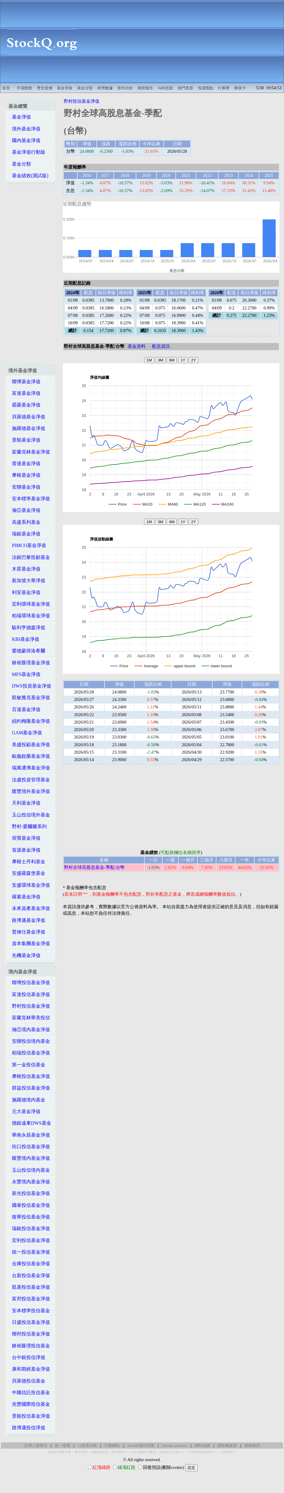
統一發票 (62, 1445)
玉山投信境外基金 (29, 814)
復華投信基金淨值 (29, 1216)
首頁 (6, 88)
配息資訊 (161, 346)
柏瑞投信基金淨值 (29, 1052)
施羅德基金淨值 (26, 428)
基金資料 (137, 346)
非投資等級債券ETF (202, 1452)
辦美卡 (240, 88)
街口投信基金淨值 (29, 1146)
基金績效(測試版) (28, 175)
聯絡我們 (252, 1445)
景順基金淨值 (24, 439)
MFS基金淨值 (24, 674)
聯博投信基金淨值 (29, 982)
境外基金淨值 (24, 128)
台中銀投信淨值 (26, 1357)
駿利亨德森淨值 (26, 627)
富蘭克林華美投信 (29, 1017)
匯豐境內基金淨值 (29, 1158)
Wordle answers (174, 1445)
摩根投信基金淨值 (29, 1076)
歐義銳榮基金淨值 (29, 756)
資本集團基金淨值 (29, 943)
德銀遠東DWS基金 (29, 1123)
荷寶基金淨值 (24, 838)
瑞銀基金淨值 (24, 533)
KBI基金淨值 (23, 639)
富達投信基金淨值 (29, 994)
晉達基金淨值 (24, 463)
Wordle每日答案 (141, 1445)
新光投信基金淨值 (29, 1193)
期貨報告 (145, 88)
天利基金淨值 (24, 802)
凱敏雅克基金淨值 (29, 697)
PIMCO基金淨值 (27, 545)
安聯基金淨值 (24, 487)
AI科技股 (165, 88)
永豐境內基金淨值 (29, 1181)
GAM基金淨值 (25, 732)
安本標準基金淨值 (29, 498)
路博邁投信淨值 (26, 1427)
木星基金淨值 (24, 568)
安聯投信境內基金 (29, 1041)
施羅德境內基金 (26, 1099)
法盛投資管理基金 (29, 779)
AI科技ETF (228, 1452)
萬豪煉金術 (99, 1452)
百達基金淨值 (24, 709)
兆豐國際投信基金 (29, 1404)
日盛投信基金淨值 (29, 1322)
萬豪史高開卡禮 (59, 1452)
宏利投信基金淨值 (29, 1240)
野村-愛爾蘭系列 (27, 826)
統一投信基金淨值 (29, 1251)
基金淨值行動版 (26, 152)
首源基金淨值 (24, 850)
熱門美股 (185, 88)
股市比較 (125, 88)
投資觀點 (205, 88)
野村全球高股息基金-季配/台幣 (94, 867)
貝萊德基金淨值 (26, 416)
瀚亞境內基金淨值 (29, 1029)
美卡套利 (81, 1452)
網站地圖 (202, 1445)
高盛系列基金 (24, 522)
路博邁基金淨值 (26, 920)
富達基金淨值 (24, 393)
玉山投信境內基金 (29, 1170)
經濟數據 (105, 88)
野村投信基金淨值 (29, 1006)
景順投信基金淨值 (29, 1416)
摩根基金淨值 (24, 475)
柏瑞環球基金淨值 (29, 615)
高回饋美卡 (119, 1452)
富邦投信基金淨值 (29, 1298)
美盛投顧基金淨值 (29, 744)
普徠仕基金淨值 (26, 931)
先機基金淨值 (24, 955)
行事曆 (224, 88)
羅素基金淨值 (24, 896)
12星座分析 (87, 1445)
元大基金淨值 (24, 1111)
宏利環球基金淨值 (29, 604)
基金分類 (85, 88)
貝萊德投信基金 (26, 1380)
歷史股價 (44, 88)
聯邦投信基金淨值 (29, 1333)
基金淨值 (64, 88)
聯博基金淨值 (24, 381)
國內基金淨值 (24, 140)
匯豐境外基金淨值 (29, 791)
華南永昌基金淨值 (29, 1134)
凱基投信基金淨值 (29, 1287)
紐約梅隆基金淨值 (29, 721)
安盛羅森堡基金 (26, 873)
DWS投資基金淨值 (29, 685)
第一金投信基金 (26, 1064)
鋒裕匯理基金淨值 (29, 662)
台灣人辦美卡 (35, 1445)
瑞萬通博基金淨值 (29, 767)
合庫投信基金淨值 (29, 1263)
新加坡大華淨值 (26, 580)
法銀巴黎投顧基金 (29, 557)
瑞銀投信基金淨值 (29, 1228)
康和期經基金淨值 (29, 1369)
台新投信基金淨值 (29, 1275)
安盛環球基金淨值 (29, 885)
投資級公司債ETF (172, 1452)
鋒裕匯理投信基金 (29, 1345)
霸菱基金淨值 (24, 404)
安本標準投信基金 (29, 1310)
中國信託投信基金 (29, 1392)
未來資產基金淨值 (29, 908)
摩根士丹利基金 (26, 861)
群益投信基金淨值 (29, 1087)
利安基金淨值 (24, 592)
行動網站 (112, 1445)
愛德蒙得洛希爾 (26, 650)
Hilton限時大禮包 (143, 1452)
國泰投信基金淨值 (29, 1205)
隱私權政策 (227, 1445)
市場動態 (24, 88)
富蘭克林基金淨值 (29, 451)
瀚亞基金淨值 (24, 510)
